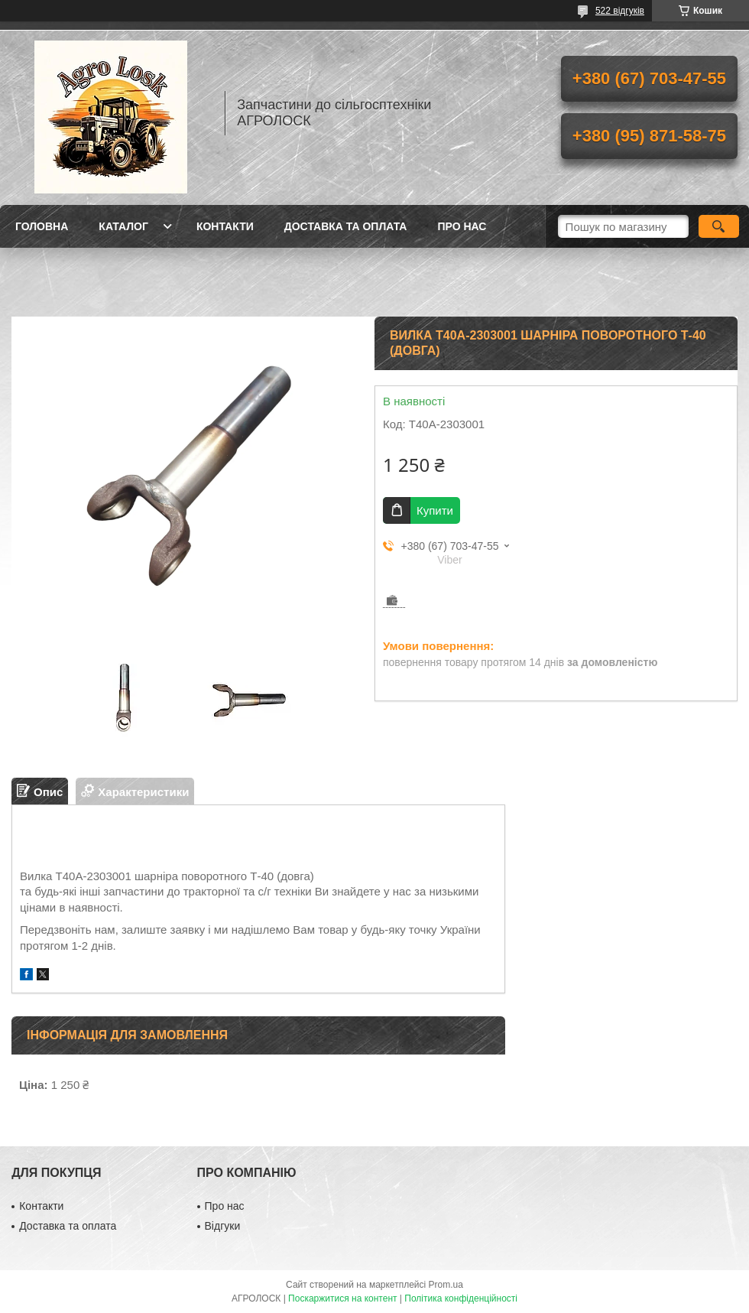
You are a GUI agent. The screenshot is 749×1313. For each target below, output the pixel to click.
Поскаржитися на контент (342, 1298)
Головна (41, 226)
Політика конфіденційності (460, 1298)
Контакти (225, 226)
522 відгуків (619, 10)
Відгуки (223, 1226)
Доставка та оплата (345, 226)
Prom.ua (446, 1284)
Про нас (461, 226)
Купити (435, 510)
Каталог (123, 226)
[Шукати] (719, 226)
